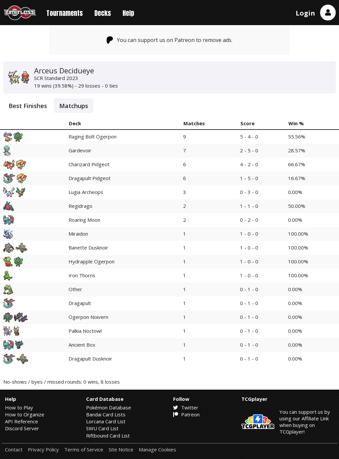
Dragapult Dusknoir (90, 358)
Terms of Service (83, 449)
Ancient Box (82, 344)
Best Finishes (28, 106)
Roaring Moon (84, 219)
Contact (14, 449)
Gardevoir (80, 150)
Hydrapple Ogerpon (92, 261)
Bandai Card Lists (105, 414)
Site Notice (121, 449)
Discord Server (22, 428)
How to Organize (24, 414)
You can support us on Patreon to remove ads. (170, 40)
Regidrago (80, 206)
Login (305, 13)
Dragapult (80, 303)
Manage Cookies (157, 449)
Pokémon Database (108, 407)
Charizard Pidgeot (89, 164)
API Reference (21, 421)
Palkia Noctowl (85, 330)
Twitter (185, 407)
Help (128, 13)
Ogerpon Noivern (88, 317)
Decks (102, 13)
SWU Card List (102, 428)
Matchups (73, 106)
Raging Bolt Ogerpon (93, 136)
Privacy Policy (43, 449)
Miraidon (78, 233)
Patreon (186, 414)
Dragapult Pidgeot (90, 178)
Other (75, 289)
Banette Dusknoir (88, 247)
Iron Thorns (82, 275)
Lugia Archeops (86, 192)
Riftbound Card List (108, 435)
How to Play (19, 407)
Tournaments (64, 13)
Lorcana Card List (105, 421)
